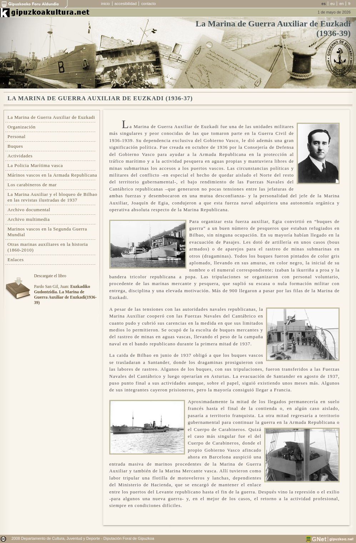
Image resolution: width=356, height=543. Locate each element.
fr (349, 3)
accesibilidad (126, 3)
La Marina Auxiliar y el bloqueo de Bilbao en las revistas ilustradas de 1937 (52, 197)
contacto (148, 3)
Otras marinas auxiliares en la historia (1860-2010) (47, 247)
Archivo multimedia (28, 219)
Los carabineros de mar (32, 184)
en (341, 3)
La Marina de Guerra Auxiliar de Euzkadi (51, 117)
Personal (16, 136)
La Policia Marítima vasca (35, 165)
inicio (105, 3)
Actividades (19, 155)
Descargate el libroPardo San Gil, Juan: (65, 289)
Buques (15, 146)
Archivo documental (28, 209)
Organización (21, 127)
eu (332, 3)
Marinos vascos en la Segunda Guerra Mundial (47, 231)
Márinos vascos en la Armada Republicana (52, 175)
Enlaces (15, 259)
